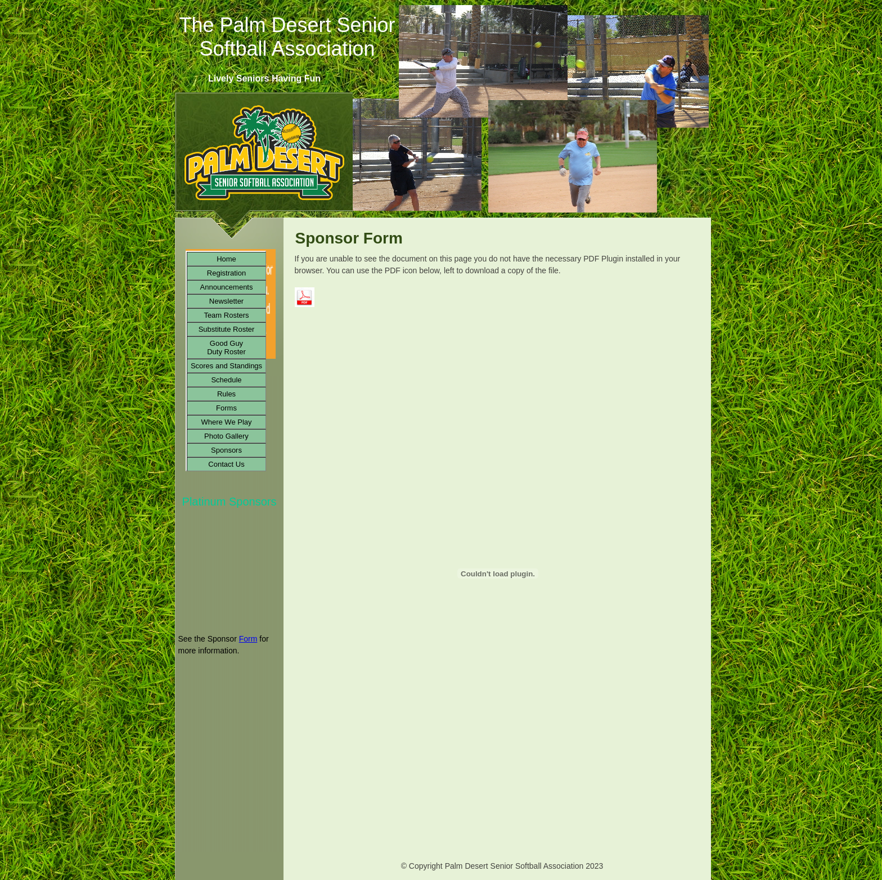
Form (248, 638)
